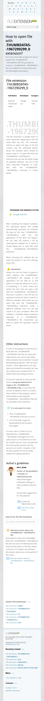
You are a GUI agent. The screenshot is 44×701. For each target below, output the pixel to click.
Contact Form (11, 688)
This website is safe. (14, 678)
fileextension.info (13, 644)
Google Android (20, 214)
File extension (14, 606)
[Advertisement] (25, 114)
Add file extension (13, 691)
